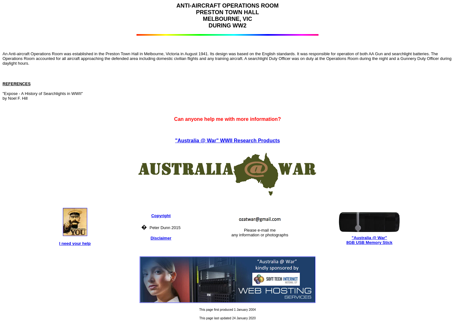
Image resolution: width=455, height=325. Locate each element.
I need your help (75, 243)
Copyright (161, 215)
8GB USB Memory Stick (369, 242)
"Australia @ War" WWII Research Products (227, 140)
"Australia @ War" (369, 237)
